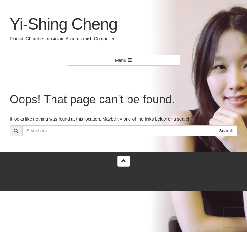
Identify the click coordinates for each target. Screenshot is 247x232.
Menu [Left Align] (123, 60)
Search (226, 130)
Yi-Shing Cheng (63, 24)
